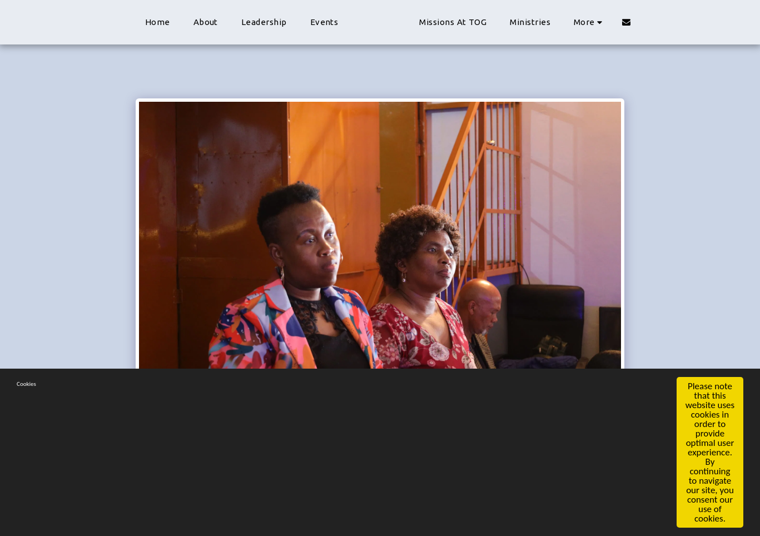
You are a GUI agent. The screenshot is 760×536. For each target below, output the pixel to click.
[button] (703, 22)
